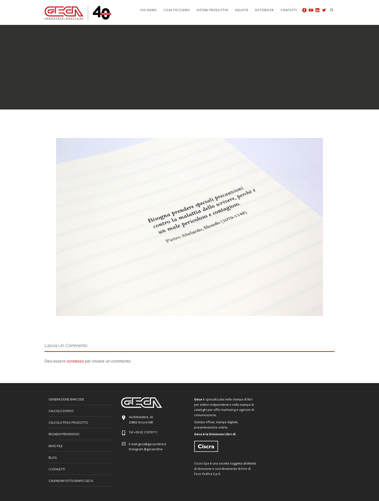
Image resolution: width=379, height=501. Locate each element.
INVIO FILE (56, 446)
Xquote (241, 10)
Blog (53, 457)
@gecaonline (153, 449)
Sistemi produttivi (212, 10)
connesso (75, 361)
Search (332, 10)
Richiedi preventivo (64, 434)
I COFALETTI (57, 469)
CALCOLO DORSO (61, 411)
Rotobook (264, 10)
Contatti (289, 10)
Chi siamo (148, 10)
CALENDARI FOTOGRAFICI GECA (71, 481)
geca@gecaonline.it (152, 444)
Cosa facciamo (177, 10)
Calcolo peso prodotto (68, 422)
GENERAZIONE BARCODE (66, 399)
